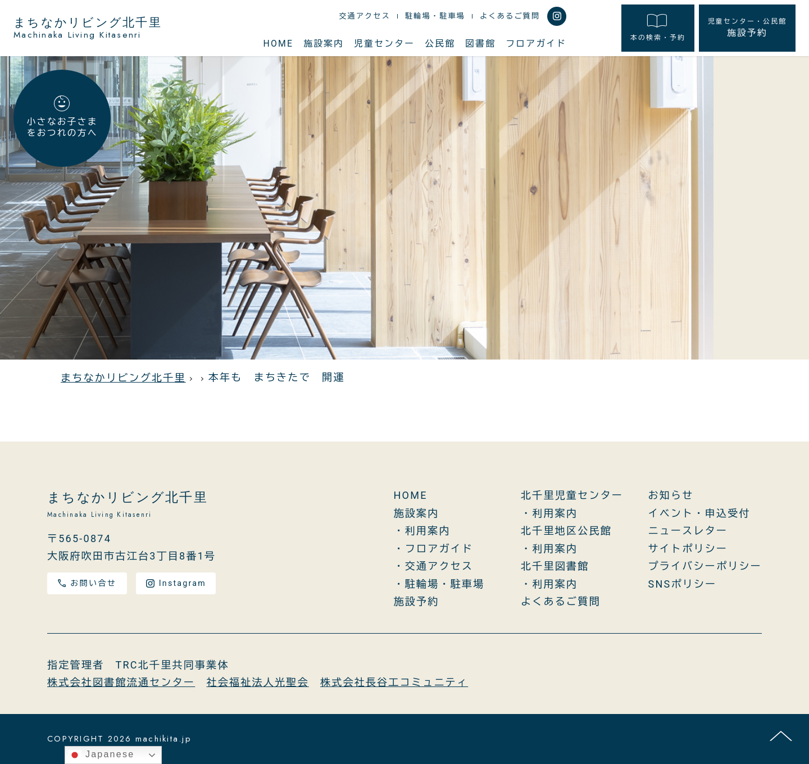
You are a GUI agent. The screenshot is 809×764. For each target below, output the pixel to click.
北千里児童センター (572, 495)
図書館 (480, 43)
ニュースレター (688, 530)
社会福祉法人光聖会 (258, 682)
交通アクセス (364, 16)
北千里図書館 (555, 566)
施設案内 (323, 43)
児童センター (384, 43)
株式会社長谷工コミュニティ (394, 682)
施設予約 (747, 27)
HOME (278, 43)
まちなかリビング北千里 (87, 28)
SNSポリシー (682, 584)
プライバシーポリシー (705, 566)
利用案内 (428, 530)
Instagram (176, 583)
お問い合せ (87, 583)
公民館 (440, 43)
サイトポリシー (688, 548)
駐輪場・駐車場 (435, 16)
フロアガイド (536, 43)
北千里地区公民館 (566, 530)
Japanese (101, 755)
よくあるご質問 (510, 16)
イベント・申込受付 (699, 513)
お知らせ (671, 495)
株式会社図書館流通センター (121, 682)
